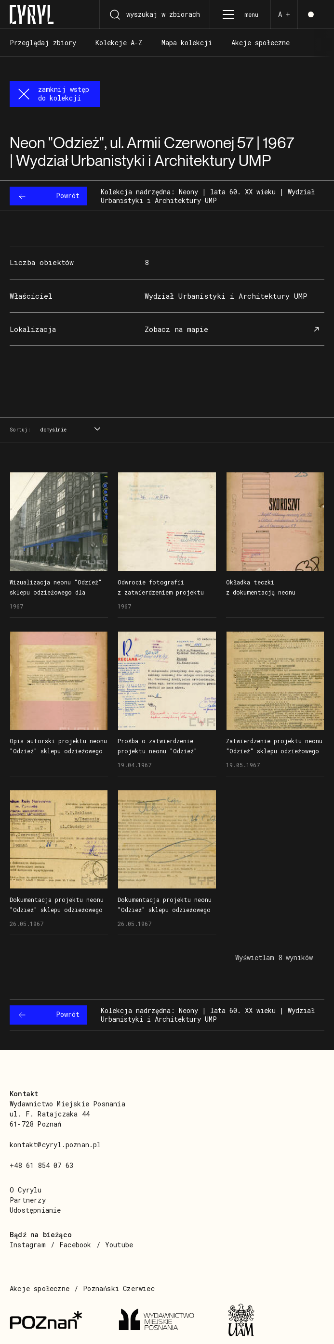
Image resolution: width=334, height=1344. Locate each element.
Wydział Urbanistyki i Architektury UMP (226, 296)
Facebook (75, 1244)
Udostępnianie (35, 1210)
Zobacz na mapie (233, 329)
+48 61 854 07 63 (41, 1165)
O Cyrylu (26, 1189)
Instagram (28, 1244)
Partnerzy (28, 1200)
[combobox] (69, 430)
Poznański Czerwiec (119, 1288)
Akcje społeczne (39, 1288)
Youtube (119, 1244)
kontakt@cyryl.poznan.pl (55, 1144)
